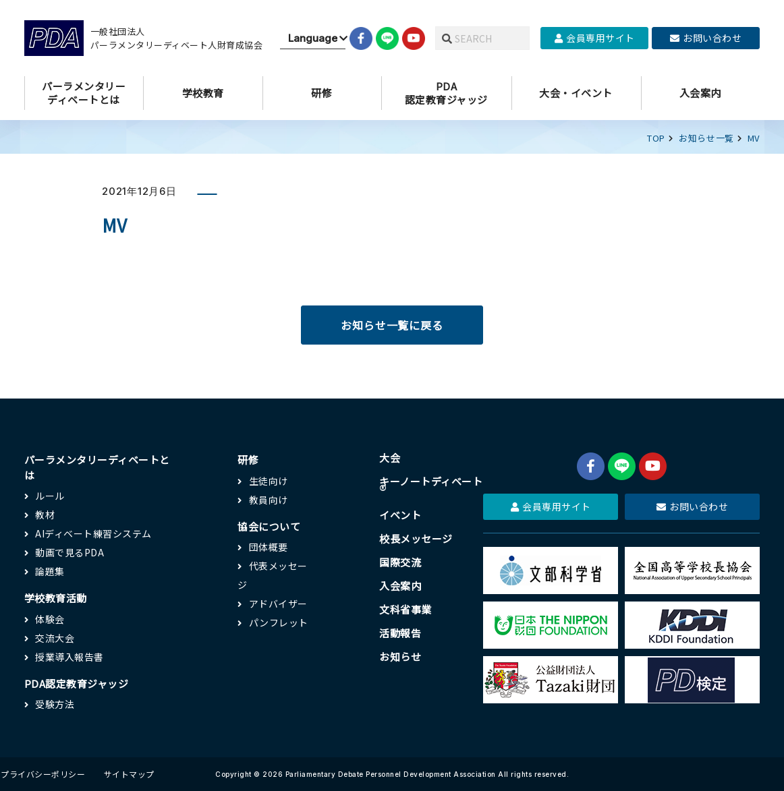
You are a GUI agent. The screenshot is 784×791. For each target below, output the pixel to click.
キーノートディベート (430, 486)
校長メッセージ (416, 538)
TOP (656, 137)
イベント (400, 515)
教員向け (268, 499)
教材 (45, 514)
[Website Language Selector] (312, 38)
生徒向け (268, 481)
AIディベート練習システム (93, 533)
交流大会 (54, 638)
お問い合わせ (706, 38)
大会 (389, 457)
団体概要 (268, 547)
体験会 (50, 619)
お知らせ (400, 656)
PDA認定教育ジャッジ (76, 683)
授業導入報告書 (69, 657)
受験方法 (54, 704)
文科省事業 (405, 609)
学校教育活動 (55, 598)
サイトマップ (129, 774)
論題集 (50, 571)
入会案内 (400, 586)
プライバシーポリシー (43, 774)
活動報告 (400, 633)
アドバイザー (278, 603)
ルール (50, 495)
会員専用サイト (595, 38)
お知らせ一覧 (706, 137)
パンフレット (278, 622)
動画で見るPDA (69, 552)
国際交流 (400, 562)
